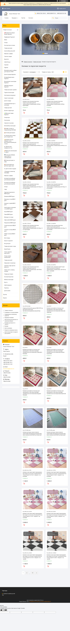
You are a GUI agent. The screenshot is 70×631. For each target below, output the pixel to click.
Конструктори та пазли (9, 45)
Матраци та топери (8, 217)
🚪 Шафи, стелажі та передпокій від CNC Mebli (10, 129)
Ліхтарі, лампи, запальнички (7, 256)
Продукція (14, 18)
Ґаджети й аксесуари (9, 92)
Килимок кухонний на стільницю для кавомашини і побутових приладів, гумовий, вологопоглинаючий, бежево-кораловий (56, 351)
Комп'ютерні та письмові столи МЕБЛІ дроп (10, 208)
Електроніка (7, 120)
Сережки (6, 64)
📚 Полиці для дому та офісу (9, 161)
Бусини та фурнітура (9, 110)
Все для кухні (7, 243)
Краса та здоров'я (8, 240)
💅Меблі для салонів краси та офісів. (10, 151)
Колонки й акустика (8, 276)
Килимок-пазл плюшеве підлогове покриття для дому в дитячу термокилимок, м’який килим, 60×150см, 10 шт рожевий (56, 186)
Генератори (7, 117)
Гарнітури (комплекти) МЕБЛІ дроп (9, 193)
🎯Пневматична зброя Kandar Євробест (9, 33)
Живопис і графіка (8, 53)
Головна (6, 18)
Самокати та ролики (9, 123)
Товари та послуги (28, 61)
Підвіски (6, 67)
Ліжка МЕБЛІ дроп (8, 214)
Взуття (5, 282)
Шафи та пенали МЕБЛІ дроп (9, 234)
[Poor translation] (5, 610)
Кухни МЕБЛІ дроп (8, 211)
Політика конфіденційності (45, 601)
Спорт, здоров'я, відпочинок (8, 252)
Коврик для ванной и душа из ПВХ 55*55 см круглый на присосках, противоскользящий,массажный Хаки (33, 309)
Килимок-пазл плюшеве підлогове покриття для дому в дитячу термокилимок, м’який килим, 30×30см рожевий (55, 103)
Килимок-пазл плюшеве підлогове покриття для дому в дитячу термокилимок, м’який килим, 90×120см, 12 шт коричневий (32, 227)
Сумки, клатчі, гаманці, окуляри (9, 270)
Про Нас (23, 18)
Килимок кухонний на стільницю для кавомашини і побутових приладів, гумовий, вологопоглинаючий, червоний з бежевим (32, 351)
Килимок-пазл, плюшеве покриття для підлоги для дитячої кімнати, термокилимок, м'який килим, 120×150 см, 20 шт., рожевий (56, 269)
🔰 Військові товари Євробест (8, 114)
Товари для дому (37, 61)
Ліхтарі (5, 42)
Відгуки (5, 297)
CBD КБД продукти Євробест (8, 86)
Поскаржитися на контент (34, 601)
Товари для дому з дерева (10, 89)
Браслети (6, 59)
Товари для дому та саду (10, 246)
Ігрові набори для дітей (9, 50)
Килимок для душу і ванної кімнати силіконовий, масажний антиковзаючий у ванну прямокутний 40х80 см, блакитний (32, 434)
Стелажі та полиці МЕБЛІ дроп (10, 230)
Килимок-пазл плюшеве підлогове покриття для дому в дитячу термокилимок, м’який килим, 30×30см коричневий (31, 103)
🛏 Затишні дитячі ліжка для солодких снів (9, 136)
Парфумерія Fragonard (9, 37)
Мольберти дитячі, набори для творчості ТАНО (10, 71)
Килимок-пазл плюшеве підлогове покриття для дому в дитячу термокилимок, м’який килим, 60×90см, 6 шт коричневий (33, 144)
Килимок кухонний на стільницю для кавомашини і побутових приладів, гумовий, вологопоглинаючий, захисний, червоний (56, 310)
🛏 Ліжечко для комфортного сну (8, 147)
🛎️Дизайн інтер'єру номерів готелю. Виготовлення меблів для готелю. (10, 141)
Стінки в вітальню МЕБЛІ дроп (10, 226)
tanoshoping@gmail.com (8, 368)
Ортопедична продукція (9, 95)
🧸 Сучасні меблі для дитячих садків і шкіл (9, 165)
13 (32, 572)
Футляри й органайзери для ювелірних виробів (9, 179)
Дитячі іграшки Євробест (10, 74)
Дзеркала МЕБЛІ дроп (9, 196)
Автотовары (7, 238)
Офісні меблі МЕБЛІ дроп (10, 220)
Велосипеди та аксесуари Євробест (10, 82)
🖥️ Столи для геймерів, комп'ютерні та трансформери (9, 156)
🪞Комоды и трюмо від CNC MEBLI (9, 172)
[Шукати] (53, 18)
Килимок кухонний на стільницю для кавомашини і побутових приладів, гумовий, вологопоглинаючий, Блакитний (56, 392)
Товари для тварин (8, 274)
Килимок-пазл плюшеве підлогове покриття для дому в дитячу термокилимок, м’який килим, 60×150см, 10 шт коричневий (32, 186)
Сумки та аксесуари (8, 98)
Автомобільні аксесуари (9, 125)
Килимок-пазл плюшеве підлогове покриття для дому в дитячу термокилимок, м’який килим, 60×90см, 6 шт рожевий (57, 144)
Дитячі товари (7, 100)
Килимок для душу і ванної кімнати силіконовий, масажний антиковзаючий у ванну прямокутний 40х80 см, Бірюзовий (56, 434)
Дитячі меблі (7, 290)
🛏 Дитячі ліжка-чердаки (10, 168)
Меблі (5, 39)
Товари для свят (8, 107)
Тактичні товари (8, 56)
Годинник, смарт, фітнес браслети (9, 266)
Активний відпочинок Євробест (9, 78)
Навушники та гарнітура (9, 263)
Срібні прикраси (8, 285)
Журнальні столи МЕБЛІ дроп (9, 200)
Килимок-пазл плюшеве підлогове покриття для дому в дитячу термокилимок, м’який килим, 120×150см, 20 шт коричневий (32, 269)
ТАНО (5, 189)
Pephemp (6, 287)
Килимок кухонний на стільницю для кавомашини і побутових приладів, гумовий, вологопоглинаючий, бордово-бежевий (32, 393)
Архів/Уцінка (7, 249)
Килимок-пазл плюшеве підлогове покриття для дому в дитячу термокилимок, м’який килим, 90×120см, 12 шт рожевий (56, 227)
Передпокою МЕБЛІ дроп (10, 222)
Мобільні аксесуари (8, 279)
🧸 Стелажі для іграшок (9, 132)
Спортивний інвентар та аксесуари (9, 104)
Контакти (31, 18)
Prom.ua (41, 600)
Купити (24, 112)
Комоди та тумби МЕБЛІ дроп (9, 204)
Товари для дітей (8, 260)
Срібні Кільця (7, 62)
